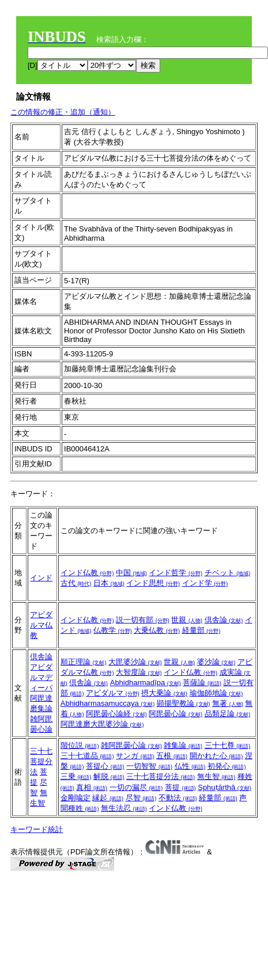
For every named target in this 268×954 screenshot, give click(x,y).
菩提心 (105, 766)
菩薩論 (202, 682)
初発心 (226, 766)
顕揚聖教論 (183, 703)
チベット (228, 572)
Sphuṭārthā (224, 787)
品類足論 (228, 713)
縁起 (107, 797)
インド (41, 577)
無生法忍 (124, 808)
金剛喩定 (75, 797)
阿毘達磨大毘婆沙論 (102, 724)
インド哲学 (175, 572)
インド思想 (153, 583)
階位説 (80, 745)
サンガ (135, 755)
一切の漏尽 (136, 787)
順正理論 (84, 661)
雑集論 (183, 745)
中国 (131, 572)
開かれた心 (216, 755)
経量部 (201, 630)
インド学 (205, 583)
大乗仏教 (157, 630)
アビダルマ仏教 (41, 625)
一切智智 (149, 766)
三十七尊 (228, 745)
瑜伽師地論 (216, 693)
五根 (171, 755)
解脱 (108, 776)
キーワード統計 (36, 829)
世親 (186, 619)
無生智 (216, 776)
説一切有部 (142, 619)
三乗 (76, 776)
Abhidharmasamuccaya (107, 703)
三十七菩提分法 (41, 761)
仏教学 (112, 630)
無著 (227, 703)
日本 (108, 583)
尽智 (141, 797)
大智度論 (139, 672)
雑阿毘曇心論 (131, 745)
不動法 (177, 797)
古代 (76, 583)
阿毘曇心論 (175, 713)
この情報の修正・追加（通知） (62, 112)
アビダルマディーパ (41, 677)
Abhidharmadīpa (145, 682)
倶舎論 (224, 619)
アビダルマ (112, 693)
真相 (91, 787)
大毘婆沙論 (135, 661)
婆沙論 (216, 661)
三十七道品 (87, 755)
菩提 (180, 787)
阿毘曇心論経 (116, 713)
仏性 (190, 766)
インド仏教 (87, 572)
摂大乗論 (164, 693)
